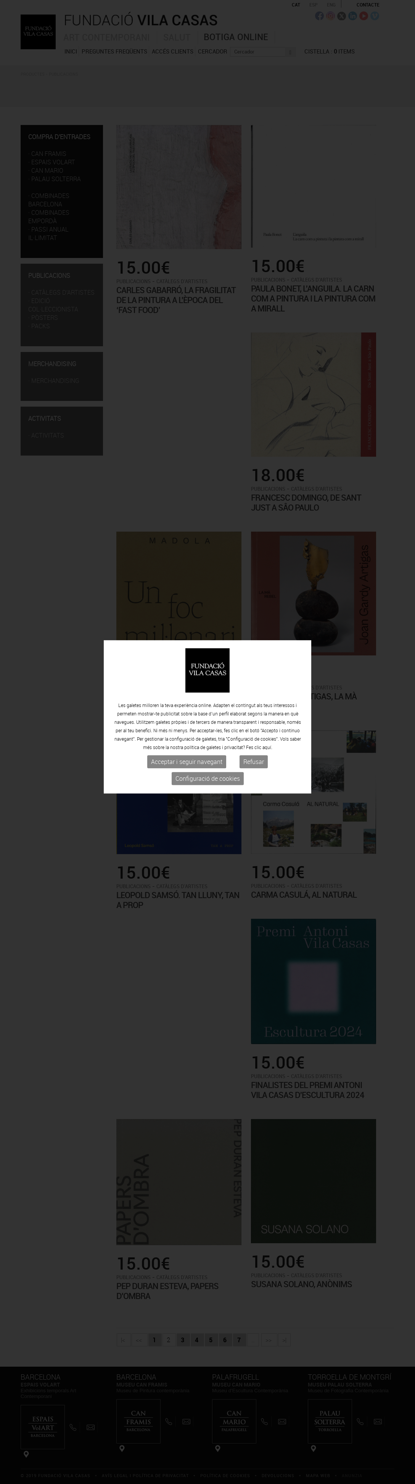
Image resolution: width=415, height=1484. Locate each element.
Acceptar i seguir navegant (186, 731)
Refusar (253, 731)
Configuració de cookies (207, 748)
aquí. (267, 717)
